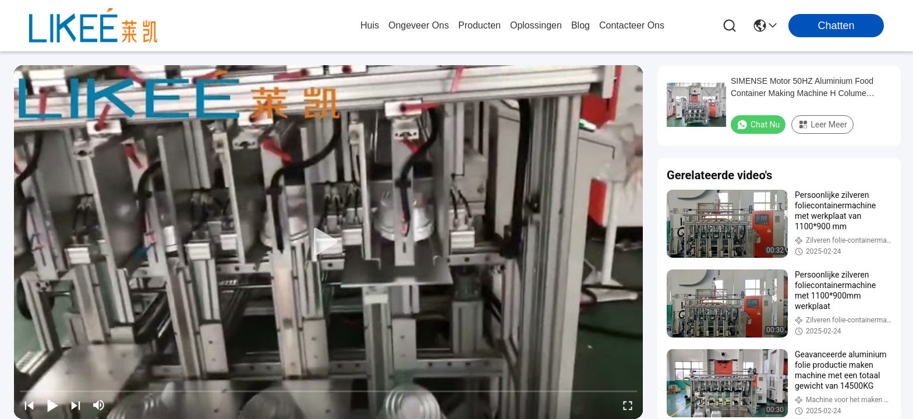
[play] (328, 242)
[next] (75, 405)
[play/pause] (52, 405)
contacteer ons (631, 25)
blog (580, 25)
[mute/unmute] (99, 405)
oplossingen (536, 25)
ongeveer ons (418, 25)
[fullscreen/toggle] (627, 405)
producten (479, 25)
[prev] (29, 405)
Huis (369, 25)
